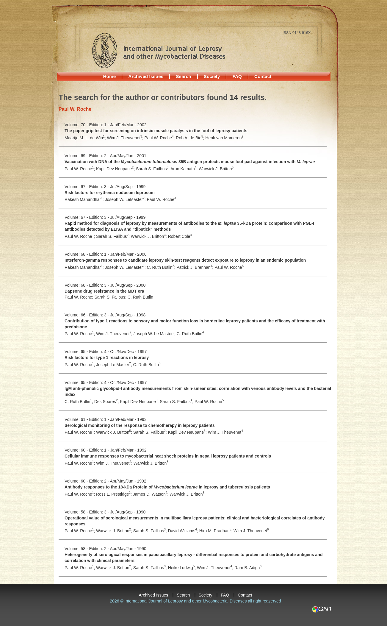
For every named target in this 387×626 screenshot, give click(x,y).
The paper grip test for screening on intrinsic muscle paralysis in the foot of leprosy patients (156, 130)
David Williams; (183, 530)
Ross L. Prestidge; (114, 494)
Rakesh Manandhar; (85, 199)
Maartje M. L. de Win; (86, 137)
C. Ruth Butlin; (162, 267)
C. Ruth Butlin (140, 297)
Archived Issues (145, 76)
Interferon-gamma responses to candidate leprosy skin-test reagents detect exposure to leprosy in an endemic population (185, 260)
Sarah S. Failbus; (153, 168)
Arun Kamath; (184, 168)
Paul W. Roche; (160, 137)
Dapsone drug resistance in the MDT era (104, 291)
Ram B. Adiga (247, 567)
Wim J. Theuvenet (225, 432)
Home (109, 76)
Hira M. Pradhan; (216, 530)
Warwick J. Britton (216, 168)
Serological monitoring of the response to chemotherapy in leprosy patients (140, 425)
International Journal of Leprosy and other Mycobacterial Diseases (158, 50)
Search (183, 76)
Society (212, 76)
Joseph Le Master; (114, 364)
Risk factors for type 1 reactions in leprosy (107, 357)
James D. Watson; (151, 494)
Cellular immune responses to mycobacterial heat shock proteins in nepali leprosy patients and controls (168, 456)
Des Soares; (107, 401)
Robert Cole (180, 236)
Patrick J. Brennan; (195, 267)
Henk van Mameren (224, 137)
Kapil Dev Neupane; (116, 168)
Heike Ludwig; (182, 567)
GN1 (321, 609)
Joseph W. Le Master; (155, 333)
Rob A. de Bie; (190, 137)
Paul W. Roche (161, 199)
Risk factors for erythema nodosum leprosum (110, 192)
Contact (262, 76)
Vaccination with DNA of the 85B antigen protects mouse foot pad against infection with (190, 161)
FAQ (237, 76)
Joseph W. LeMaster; (126, 199)
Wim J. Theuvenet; (126, 137)
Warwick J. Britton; (149, 236)
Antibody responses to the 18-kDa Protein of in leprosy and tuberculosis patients (167, 487)
